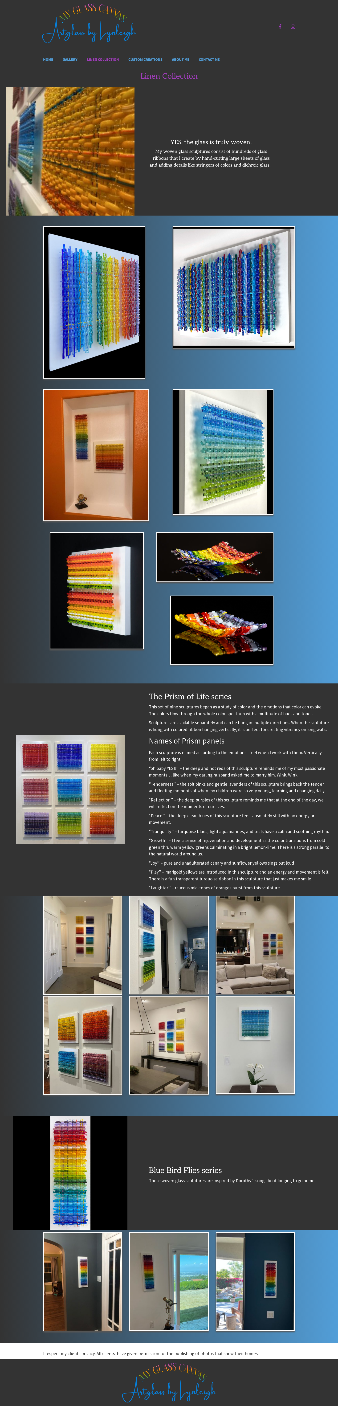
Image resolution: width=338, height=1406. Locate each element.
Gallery (70, 59)
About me (180, 59)
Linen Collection (103, 59)
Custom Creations (145, 59)
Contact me (209, 59)
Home (48, 59)
